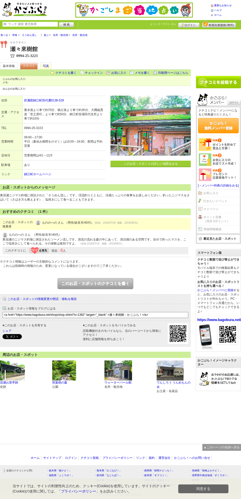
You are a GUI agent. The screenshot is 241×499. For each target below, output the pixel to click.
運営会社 (164, 458)
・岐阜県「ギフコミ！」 (155, 475)
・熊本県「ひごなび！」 (108, 470)
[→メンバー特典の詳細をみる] (218, 185)
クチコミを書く (66, 73)
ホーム (218, 15)
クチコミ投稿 (90, 458)
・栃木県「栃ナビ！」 (59, 470)
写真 (46, 66)
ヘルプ (218, 10)
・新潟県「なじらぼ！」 (108, 475)
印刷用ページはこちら (173, 73)
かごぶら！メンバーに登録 (215, 290)
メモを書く (142, 73)
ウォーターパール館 (118, 382)
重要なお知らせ (223, 5)
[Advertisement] (218, 51)
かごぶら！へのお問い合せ (192, 458)
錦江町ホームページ (37, 174)
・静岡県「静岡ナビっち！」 (158, 470)
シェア (7, 331)
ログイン (189, 24)
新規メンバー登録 (219, 24)
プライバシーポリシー (117, 458)
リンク (140, 458)
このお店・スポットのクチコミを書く (95, 283)
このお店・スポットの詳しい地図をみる (151, 163)
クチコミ (29, 66)
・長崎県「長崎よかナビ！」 (206, 470)
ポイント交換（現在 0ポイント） (216, 219)
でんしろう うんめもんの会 (174, 385)
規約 (152, 458)
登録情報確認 (212, 229)
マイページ (210, 209)
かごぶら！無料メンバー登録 (218, 125)
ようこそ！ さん (163, 24)
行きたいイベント (215, 201)
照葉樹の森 (59, 382)
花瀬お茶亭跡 (9, 382)
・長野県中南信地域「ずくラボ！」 (210, 475)
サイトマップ (52, 458)
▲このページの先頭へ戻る (222, 447)
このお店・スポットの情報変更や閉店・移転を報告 (42, 299)
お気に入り (118, 73)
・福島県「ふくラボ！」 (60, 475)
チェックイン (94, 73)
